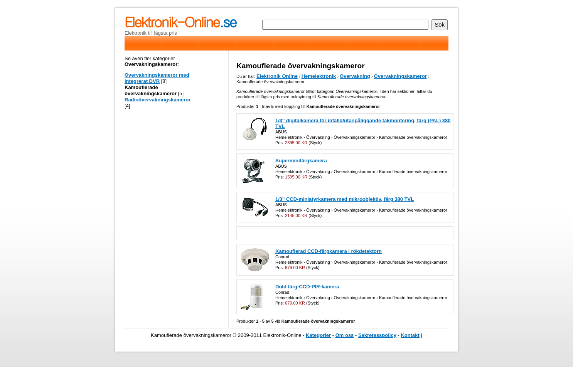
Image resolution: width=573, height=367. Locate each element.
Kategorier (318, 335)
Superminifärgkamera (301, 160)
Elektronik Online (277, 76)
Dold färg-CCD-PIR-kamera (307, 287)
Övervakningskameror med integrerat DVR (157, 78)
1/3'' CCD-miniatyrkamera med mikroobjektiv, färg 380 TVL (344, 199)
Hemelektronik (319, 76)
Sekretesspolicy (377, 335)
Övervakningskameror (400, 76)
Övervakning (355, 76)
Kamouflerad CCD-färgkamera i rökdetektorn (328, 251)
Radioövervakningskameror (157, 100)
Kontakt (410, 335)
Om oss (344, 335)
